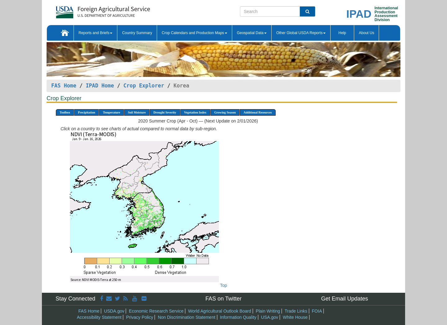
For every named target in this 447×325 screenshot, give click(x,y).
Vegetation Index (195, 112)
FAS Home (63, 85)
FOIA (317, 311)
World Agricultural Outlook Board (219, 311)
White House (295, 317)
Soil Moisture (137, 112)
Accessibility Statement (99, 317)
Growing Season (225, 112)
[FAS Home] (87, 10)
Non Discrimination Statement (186, 317)
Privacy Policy (139, 317)
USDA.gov (114, 311)
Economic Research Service (156, 311)
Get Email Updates (344, 299)
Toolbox (65, 112)
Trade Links (296, 311)
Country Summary (137, 33)
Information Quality (238, 317)
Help (342, 33)
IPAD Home (100, 85)
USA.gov (269, 317)
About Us (366, 33)
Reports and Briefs (95, 33)
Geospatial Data (252, 33)
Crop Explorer (143, 85)
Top (223, 285)
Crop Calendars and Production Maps (194, 33)
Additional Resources (257, 112)
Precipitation (86, 112)
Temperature (111, 112)
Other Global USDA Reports (301, 33)
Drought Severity (164, 112)
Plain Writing (268, 311)
